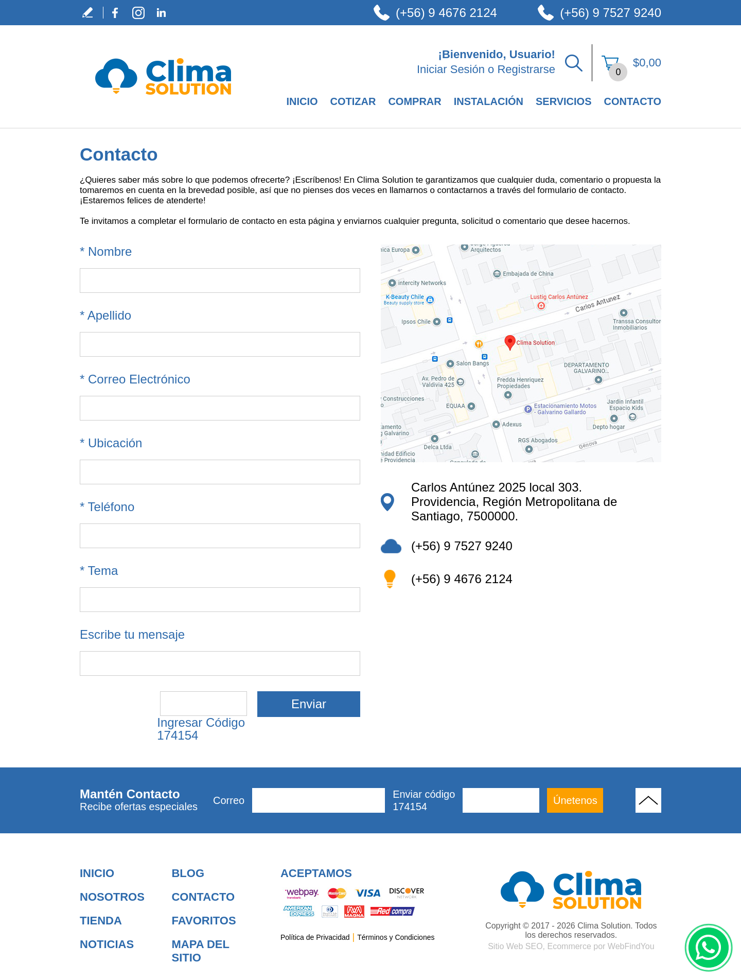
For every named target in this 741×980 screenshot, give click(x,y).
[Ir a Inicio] (163, 105)
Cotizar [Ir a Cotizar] (353, 101)
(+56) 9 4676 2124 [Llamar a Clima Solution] (446, 13)
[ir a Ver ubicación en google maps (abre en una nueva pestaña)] (521, 353)
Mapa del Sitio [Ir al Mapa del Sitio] (200, 951)
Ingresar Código (201, 729)
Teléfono (107, 507)
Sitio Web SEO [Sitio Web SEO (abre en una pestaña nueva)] (515, 946)
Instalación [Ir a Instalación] (488, 101)
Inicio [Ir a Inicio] (97, 873)
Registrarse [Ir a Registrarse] (526, 69)
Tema (99, 570)
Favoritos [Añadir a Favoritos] (203, 920)
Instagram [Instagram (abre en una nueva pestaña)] (138, 12)
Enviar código (424, 801)
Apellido (105, 315)
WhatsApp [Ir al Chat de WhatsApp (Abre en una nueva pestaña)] (708, 947)
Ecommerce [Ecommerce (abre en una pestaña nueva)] (569, 946)
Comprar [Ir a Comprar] (414, 101)
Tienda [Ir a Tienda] (101, 920)
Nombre (106, 251)
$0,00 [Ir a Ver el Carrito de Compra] (647, 62)
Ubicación (111, 443)
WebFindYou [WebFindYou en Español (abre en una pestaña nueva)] (631, 946)
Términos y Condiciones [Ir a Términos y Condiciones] (395, 937)
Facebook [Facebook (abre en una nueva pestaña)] (115, 12)
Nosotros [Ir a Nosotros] (112, 896)
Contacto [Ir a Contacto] (632, 101)
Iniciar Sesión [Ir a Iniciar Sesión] (451, 69)
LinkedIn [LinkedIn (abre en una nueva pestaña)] (161, 12)
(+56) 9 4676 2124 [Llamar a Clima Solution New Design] (462, 579)
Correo (228, 800)
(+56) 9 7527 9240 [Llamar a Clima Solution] (610, 13)
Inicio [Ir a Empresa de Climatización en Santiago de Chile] (301, 101)
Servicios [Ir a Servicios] (564, 101)
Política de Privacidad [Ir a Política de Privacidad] (315, 937)
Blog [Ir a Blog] (187, 873)
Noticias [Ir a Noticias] (107, 944)
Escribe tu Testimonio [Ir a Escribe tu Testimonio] (91, 12)
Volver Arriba (648, 800)
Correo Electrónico (135, 379)
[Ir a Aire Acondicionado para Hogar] (571, 890)
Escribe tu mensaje (132, 634)
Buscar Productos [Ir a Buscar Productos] (574, 62)
